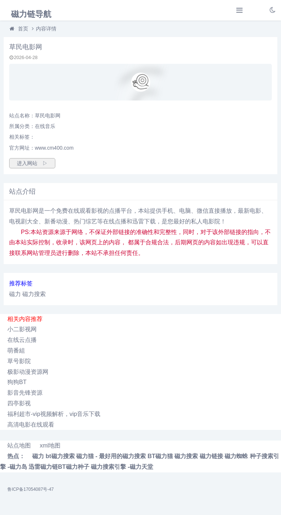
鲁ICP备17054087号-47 (30, 489)
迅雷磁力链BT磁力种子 (59, 467)
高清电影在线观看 (30, 424)
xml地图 (50, 445)
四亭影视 (19, 403)
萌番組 (16, 350)
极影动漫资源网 (27, 372)
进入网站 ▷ (32, 163)
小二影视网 (22, 329)
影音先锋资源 (24, 393)
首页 (23, 29)
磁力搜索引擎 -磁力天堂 (122, 467)
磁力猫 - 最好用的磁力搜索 (111, 456)
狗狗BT (16, 382)
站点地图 (19, 445)
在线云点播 (22, 340)
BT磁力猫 (160, 456)
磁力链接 (211, 456)
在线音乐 (45, 126)
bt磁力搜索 (59, 456)
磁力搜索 (34, 294)
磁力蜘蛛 (236, 456)
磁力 (15, 294)
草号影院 (19, 361)
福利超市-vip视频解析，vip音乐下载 (53, 414)
